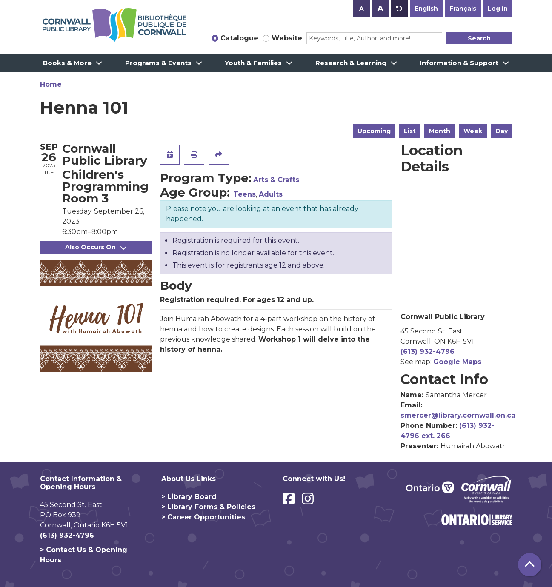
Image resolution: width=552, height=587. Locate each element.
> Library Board (189, 497)
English (426, 8)
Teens (244, 194)
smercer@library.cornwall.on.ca (457, 415)
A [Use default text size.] (399, 8)
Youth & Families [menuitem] (253, 63)
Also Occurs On (95, 247)
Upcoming (374, 131)
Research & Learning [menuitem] (350, 63)
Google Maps (457, 362)
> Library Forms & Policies (208, 507)
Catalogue (239, 38)
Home (51, 84)
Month (439, 131)
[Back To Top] (529, 564)
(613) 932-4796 (427, 352)
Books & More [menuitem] (67, 63)
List (410, 131)
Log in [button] (498, 8)
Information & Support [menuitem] (459, 63)
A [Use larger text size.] (380, 8)
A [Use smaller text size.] (361, 8)
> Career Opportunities (203, 517)
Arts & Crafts (276, 180)
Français (462, 8)
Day (501, 131)
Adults (271, 194)
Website (287, 38)
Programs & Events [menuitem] (158, 63)
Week (472, 131)
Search (479, 38)
